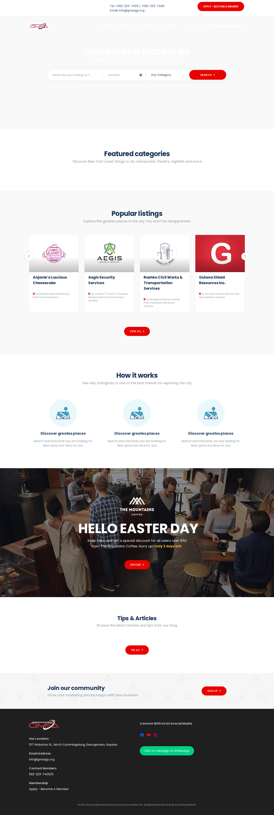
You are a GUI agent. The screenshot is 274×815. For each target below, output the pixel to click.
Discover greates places (63, 433)
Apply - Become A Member (220, 6)
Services (116, 85)
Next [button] (245, 256)
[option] (54, 273)
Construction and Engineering (170, 85)
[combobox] (167, 74)
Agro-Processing (136, 85)
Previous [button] (29, 256)
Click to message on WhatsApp (167, 751)
